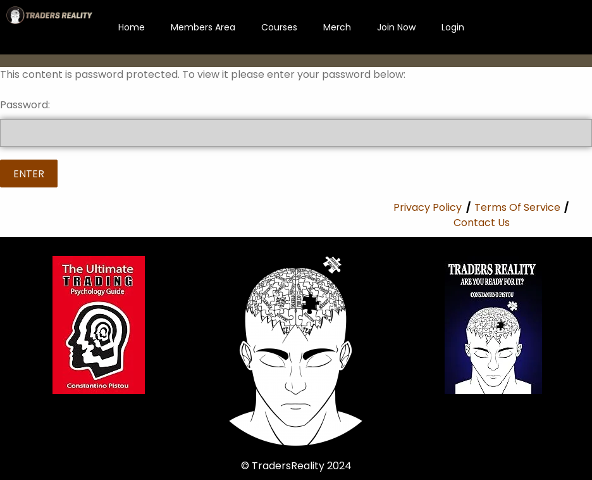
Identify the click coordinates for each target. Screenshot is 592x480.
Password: (296, 122)
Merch (337, 27)
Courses (279, 27)
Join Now (396, 27)
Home (131, 27)
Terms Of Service (517, 207)
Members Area (203, 27)
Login (452, 27)
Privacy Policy (427, 207)
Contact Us (481, 222)
